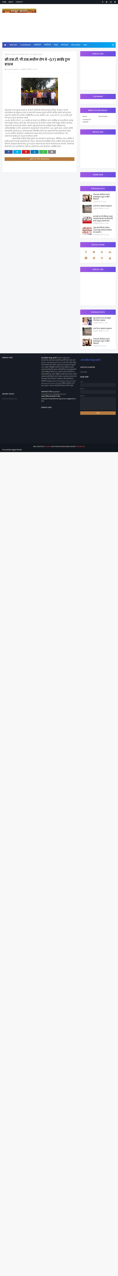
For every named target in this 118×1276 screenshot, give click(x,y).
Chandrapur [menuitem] (25, 45)
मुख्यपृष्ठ (7, 54)
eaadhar (48, 446)
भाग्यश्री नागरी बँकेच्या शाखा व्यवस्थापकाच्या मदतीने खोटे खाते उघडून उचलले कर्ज (103, 218)
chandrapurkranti (13, 69)
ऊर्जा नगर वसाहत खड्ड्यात (102, 206)
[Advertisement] (76, 23)
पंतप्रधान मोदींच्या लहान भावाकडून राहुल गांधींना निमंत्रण (101, 196)
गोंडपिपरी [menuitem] (47, 45)
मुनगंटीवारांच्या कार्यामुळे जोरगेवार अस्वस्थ (102, 319)
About (11, 2)
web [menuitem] (85, 45)
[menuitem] (5, 45)
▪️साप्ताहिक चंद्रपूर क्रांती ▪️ (90, 360)
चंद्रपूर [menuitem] (56, 45)
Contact (19, 2)
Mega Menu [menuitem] (75, 45)
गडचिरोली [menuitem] (37, 45)
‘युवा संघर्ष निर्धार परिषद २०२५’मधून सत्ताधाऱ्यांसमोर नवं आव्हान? (102, 230)
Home (4, 2)
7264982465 (80, 446)
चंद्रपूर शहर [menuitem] (13, 45)
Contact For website (87, 120)
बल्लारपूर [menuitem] (64, 45)
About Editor (103, 116)
